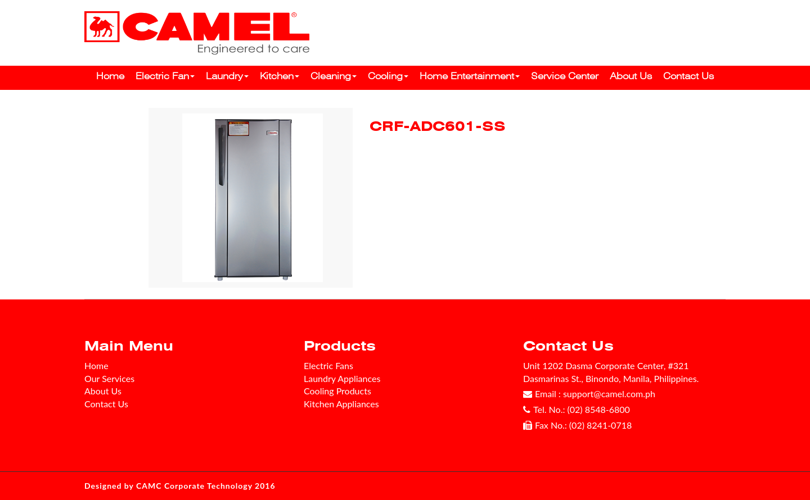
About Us (631, 76)
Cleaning (333, 76)
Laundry (227, 76)
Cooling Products (337, 390)
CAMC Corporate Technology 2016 (206, 485)
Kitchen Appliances (341, 403)
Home (110, 76)
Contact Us (688, 76)
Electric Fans (328, 365)
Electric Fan (165, 76)
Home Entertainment (470, 76)
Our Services (109, 378)
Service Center (564, 76)
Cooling (388, 76)
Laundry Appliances (342, 378)
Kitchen (279, 76)
